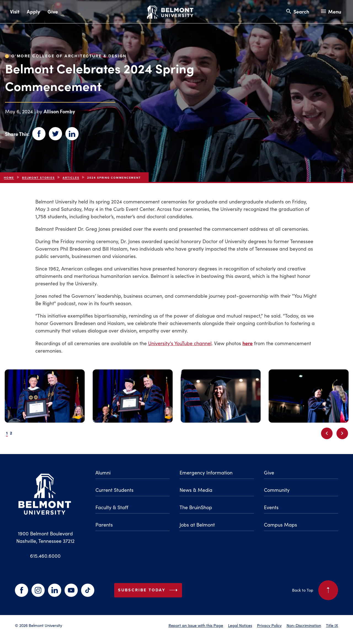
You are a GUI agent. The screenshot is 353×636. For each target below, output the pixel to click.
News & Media (196, 490)
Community (277, 490)
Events (271, 507)
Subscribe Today (149, 590)
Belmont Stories (38, 178)
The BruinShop (196, 507)
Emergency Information (206, 472)
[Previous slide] (327, 433)
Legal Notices (240, 625)
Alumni (103, 472)
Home (9, 178)
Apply (33, 11)
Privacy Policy (269, 625)
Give (52, 11)
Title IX (332, 625)
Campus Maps (280, 524)
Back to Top (315, 590)
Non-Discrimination (304, 625)
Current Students (114, 490)
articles (71, 178)
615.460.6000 (45, 555)
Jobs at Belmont (197, 524)
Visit (14, 11)
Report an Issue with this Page (196, 625)
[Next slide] (342, 433)
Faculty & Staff (111, 507)
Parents (104, 524)
